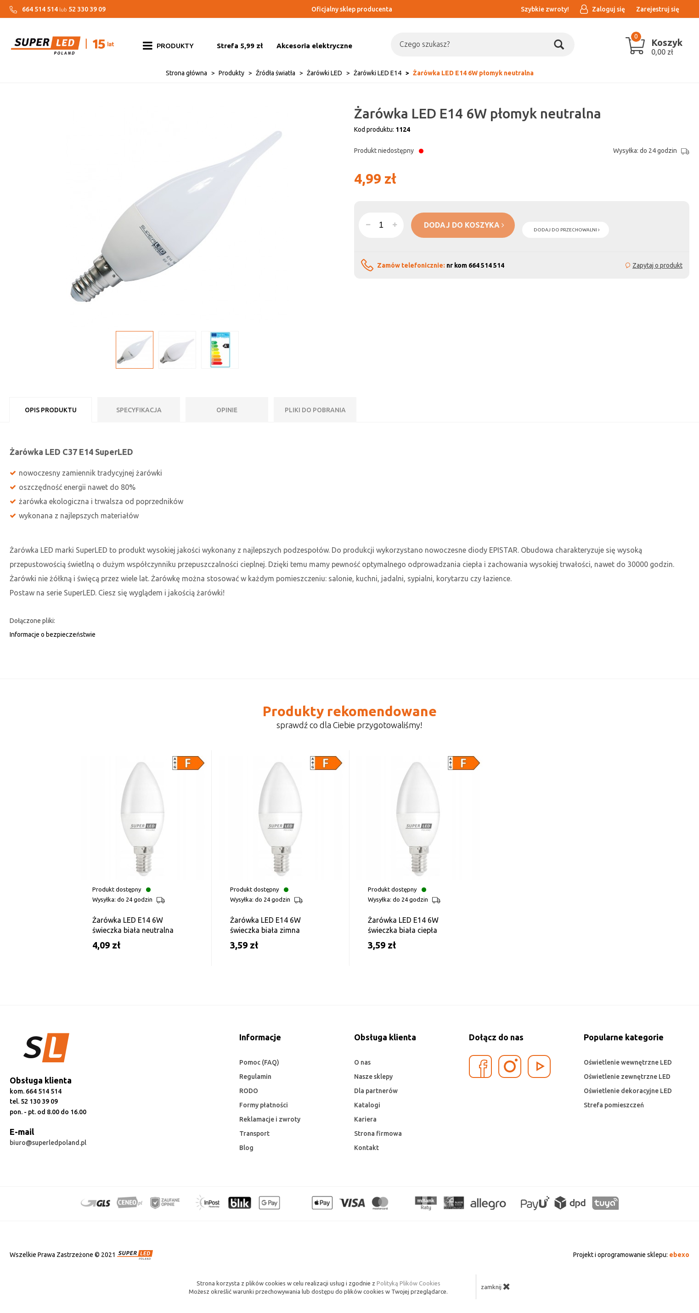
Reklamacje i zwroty (269, 1119)
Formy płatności (263, 1105)
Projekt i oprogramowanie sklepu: (631, 1254)
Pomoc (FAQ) (259, 1062)
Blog (246, 1147)
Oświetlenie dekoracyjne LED (628, 1090)
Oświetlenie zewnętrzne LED (627, 1076)
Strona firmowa (378, 1133)
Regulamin (255, 1076)
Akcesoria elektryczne (314, 46)
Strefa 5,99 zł (240, 46)
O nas (362, 1062)
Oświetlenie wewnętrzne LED (628, 1062)
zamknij (495, 1286)
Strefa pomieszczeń (614, 1105)
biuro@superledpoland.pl (48, 1142)
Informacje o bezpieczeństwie (53, 634)
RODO (248, 1090)
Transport (254, 1133)
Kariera (365, 1119)
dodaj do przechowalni (567, 229)
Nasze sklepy (373, 1076)
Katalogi (367, 1105)
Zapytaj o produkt (657, 265)
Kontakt (366, 1147)
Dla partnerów (376, 1090)
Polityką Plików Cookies (408, 1283)
